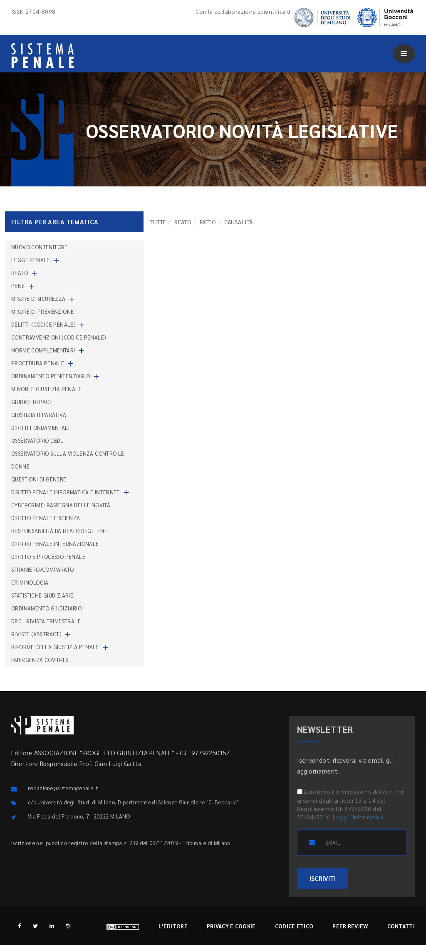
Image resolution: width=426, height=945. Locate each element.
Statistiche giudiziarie (42, 595)
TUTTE (158, 222)
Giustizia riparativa (38, 414)
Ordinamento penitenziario (50, 375)
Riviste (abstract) (36, 633)
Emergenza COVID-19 (39, 659)
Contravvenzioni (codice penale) (58, 337)
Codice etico (294, 926)
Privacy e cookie (231, 926)
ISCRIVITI (323, 878)
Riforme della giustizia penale (55, 646)
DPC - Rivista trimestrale (46, 621)
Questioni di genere (39, 479)
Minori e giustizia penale (46, 388)
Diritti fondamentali (40, 427)
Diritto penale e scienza (45, 517)
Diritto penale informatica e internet (65, 492)
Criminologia (30, 582)
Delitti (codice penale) (43, 324)
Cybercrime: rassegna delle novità (60, 504)
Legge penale (30, 259)
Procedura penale (37, 363)
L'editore (173, 926)
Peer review (350, 926)
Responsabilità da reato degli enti (60, 530)
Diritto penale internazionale (55, 543)
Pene (18, 285)
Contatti (401, 926)
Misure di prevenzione (42, 311)
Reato (182, 222)
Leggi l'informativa (358, 817)
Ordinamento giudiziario (46, 608)
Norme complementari (43, 350)
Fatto (208, 222)
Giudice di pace (31, 401)
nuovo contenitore (39, 247)
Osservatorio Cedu (37, 440)
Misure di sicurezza (38, 298)
